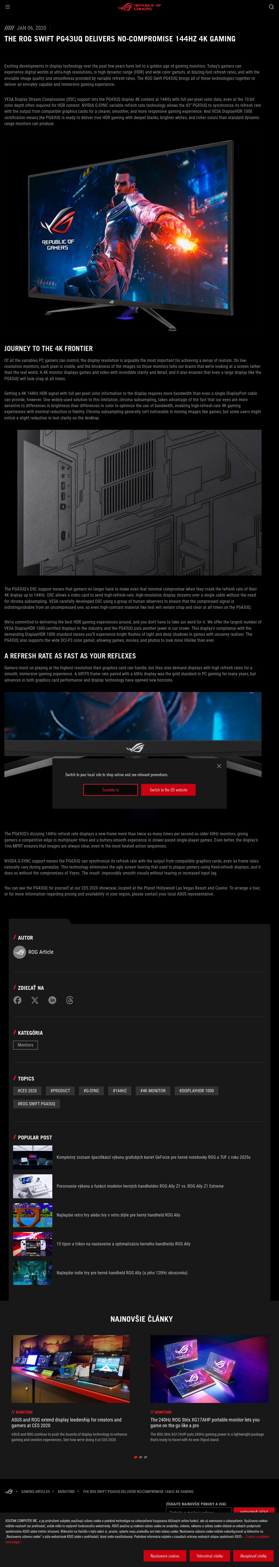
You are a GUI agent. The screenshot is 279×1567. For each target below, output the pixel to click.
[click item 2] (145, 1457)
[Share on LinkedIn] (52, 1000)
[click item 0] (136, 1457)
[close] (219, 766)
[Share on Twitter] (35, 1000)
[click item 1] (140, 1457)
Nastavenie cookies (165, 1556)
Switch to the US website (168, 789)
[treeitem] (70, 1389)
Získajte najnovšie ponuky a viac (196, 1504)
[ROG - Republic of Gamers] (139, 7)
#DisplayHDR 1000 (196, 1090)
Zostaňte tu (110, 789)
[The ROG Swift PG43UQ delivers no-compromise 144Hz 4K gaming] (138, 1491)
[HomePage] (8, 1492)
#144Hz (120, 1090)
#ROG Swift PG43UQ (36, 1103)
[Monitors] (66, 1491)
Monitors (25, 1045)
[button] (7, 7)
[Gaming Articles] (35, 1491)
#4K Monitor (153, 1090)
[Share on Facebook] (17, 1000)
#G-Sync (91, 1090)
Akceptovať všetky (253, 1556)
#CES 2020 (27, 1090)
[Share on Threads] (69, 1000)
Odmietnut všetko (210, 1556)
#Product (60, 1090)
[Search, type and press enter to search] (271, 7)
